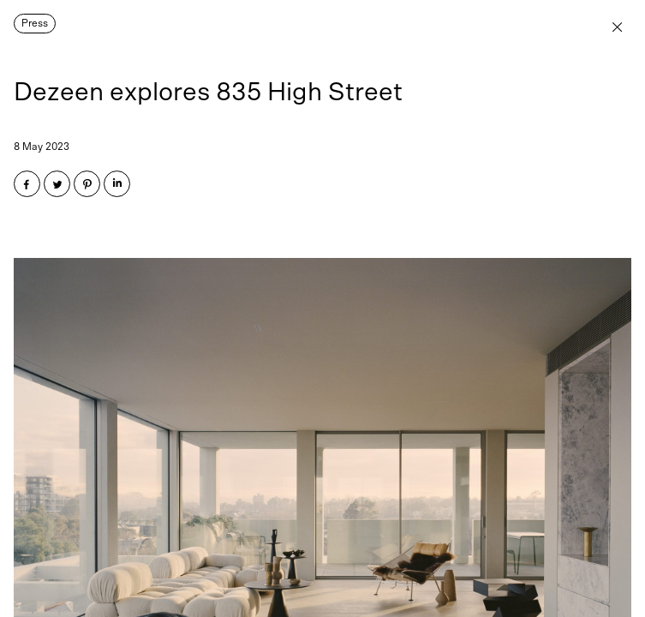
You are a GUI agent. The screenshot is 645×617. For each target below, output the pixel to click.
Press (34, 23)
